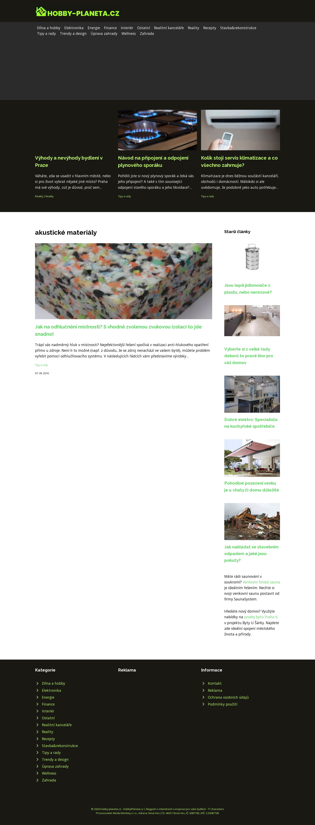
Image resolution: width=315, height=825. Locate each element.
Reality (193, 27)
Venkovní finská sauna (261, 582)
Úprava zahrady (104, 33)
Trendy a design (73, 33)
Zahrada (147, 33)
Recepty (209, 27)
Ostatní (143, 27)
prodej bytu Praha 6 (261, 616)
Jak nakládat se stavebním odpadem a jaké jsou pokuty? (251, 553)
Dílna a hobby (48, 27)
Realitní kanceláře (169, 27)
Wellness (128, 33)
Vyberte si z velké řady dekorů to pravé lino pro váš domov (248, 355)
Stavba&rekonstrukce (238, 27)
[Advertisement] (157, 66)
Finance (110, 27)
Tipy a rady (46, 33)
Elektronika (74, 27)
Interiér (127, 27)
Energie (94, 27)
